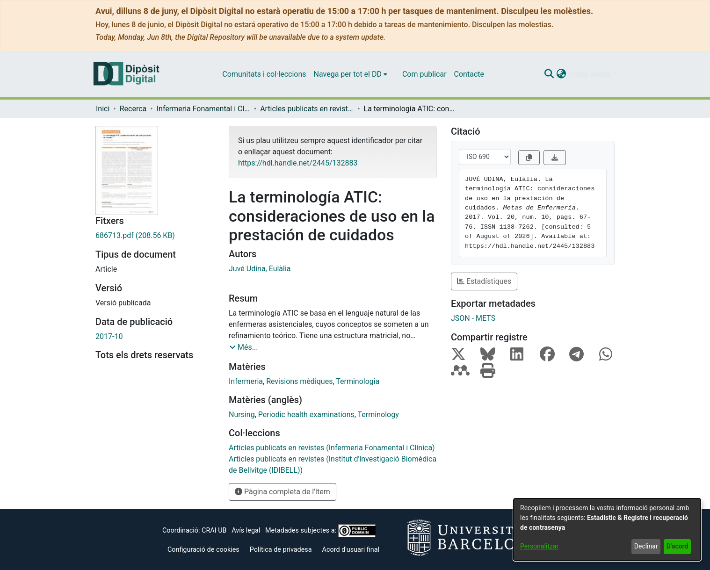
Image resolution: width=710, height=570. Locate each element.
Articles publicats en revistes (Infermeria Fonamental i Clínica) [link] (307, 108)
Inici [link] (102, 108)
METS (485, 318)
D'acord (677, 546)
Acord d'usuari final (351, 550)
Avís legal (246, 530)
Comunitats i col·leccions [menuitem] (264, 74)
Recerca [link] (133, 108)
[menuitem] (350, 74)
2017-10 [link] (109, 336)
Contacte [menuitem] (469, 74)
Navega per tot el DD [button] (348, 74)
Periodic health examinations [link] (306, 414)
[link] (155, 235)
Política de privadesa (281, 550)
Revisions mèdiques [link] (299, 381)
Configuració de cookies (203, 550)
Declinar (646, 546)
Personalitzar (539, 546)
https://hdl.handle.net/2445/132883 (297, 163)
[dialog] (607, 529)
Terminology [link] (378, 414)
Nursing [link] (242, 414)
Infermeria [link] (246, 381)
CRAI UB (214, 530)
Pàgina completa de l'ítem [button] (282, 491)
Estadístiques (484, 281)
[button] (549, 74)
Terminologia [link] (357, 381)
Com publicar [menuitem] (424, 74)
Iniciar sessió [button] (591, 74)
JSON (460, 318)
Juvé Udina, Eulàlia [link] (260, 268)
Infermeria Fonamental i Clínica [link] (203, 108)
